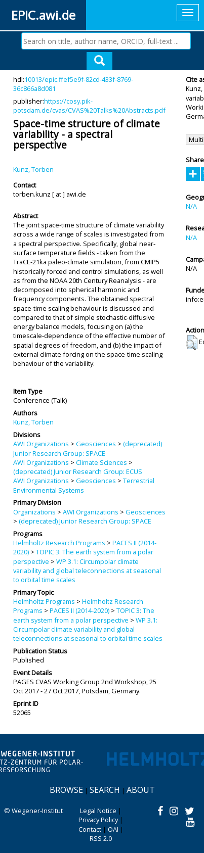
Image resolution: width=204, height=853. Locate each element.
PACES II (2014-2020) (79, 610)
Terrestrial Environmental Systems (83, 485)
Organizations (34, 511)
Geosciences (96, 443)
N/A (191, 206)
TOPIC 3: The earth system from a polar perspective (83, 615)
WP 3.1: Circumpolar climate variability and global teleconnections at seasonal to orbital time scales (87, 571)
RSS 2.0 (101, 838)
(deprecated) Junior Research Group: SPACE (87, 448)
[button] (191, 342)
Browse (66, 789)
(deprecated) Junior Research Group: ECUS (77, 471)
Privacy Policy (98, 819)
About (141, 789)
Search (105, 789)
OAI (113, 829)
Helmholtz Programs (44, 601)
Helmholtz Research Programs (59, 542)
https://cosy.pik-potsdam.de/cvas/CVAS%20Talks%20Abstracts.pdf (89, 106)
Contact (89, 829)
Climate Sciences (101, 462)
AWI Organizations (41, 443)
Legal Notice (98, 810)
